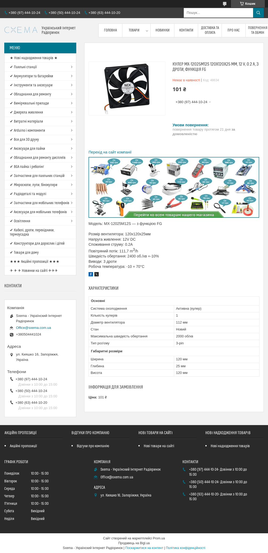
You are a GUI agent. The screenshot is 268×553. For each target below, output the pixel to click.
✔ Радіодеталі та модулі (28, 194)
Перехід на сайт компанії (110, 152)
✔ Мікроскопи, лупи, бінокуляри (33, 185)
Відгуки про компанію (93, 446)
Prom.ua (159, 538)
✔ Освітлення (20, 221)
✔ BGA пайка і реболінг (27, 167)
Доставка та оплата (210, 30)
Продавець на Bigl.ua (134, 543)
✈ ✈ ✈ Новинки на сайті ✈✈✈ (34, 271)
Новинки (162, 30)
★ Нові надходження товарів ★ (34, 58)
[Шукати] (258, 13)
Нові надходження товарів (230, 446)
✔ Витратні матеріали (26, 121)
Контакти (186, 30)
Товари (134, 30)
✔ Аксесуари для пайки (27, 149)
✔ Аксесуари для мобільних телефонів (38, 212)
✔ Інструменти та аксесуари (31, 85)
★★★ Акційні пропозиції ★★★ (34, 262)
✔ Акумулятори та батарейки (31, 76)
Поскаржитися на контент (144, 548)
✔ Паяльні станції (23, 67)
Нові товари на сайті (159, 446)
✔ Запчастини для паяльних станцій (37, 176)
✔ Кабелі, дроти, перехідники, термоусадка (32, 232)
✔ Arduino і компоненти (27, 130)
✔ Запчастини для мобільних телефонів (39, 203)
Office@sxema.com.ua (33, 328)
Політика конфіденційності (185, 548)
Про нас (233, 30)
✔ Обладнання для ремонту (30, 94)
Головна (110, 30)
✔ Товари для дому (24, 253)
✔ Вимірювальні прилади (29, 103)
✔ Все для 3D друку (24, 140)
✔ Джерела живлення (26, 112)
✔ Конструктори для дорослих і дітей (37, 243)
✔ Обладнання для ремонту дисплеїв (38, 158)
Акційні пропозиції (23, 446)
